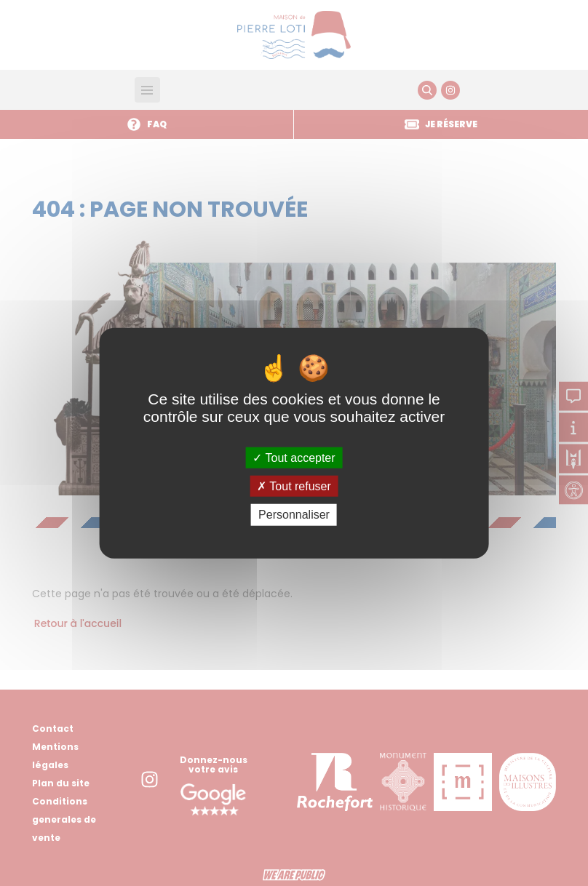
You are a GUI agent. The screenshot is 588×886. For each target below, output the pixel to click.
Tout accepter (294, 458)
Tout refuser (294, 486)
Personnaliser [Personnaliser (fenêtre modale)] (294, 514)
